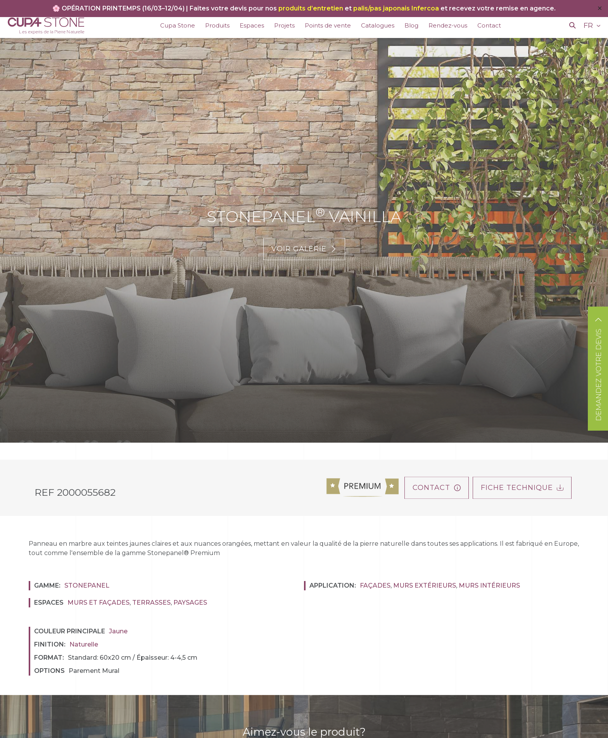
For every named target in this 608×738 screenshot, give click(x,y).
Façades (375, 585)
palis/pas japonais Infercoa (396, 8)
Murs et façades (98, 602)
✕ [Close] (599, 8)
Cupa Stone (177, 25)
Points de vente (328, 25)
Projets (284, 25)
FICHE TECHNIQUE (522, 487)
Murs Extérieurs (424, 585)
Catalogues (377, 25)
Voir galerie (304, 249)
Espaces (252, 25)
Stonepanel (86, 585)
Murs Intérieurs (489, 585)
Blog (411, 25)
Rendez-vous (447, 25)
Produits (217, 25)
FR (589, 25)
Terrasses (151, 602)
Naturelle (83, 644)
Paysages (190, 602)
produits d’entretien (310, 8)
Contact (489, 25)
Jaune (118, 631)
